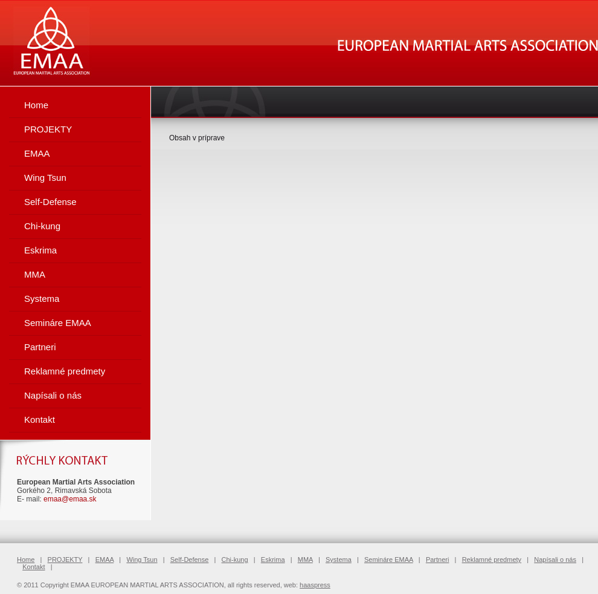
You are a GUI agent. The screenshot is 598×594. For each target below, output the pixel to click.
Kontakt (39, 419)
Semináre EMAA (57, 323)
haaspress (315, 585)
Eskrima (40, 250)
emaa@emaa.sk (70, 499)
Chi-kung (42, 226)
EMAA (37, 153)
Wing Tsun (45, 177)
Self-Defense (50, 202)
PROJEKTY (48, 129)
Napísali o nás (53, 395)
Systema (41, 298)
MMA (34, 274)
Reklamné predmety (64, 371)
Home (36, 105)
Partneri (40, 347)
